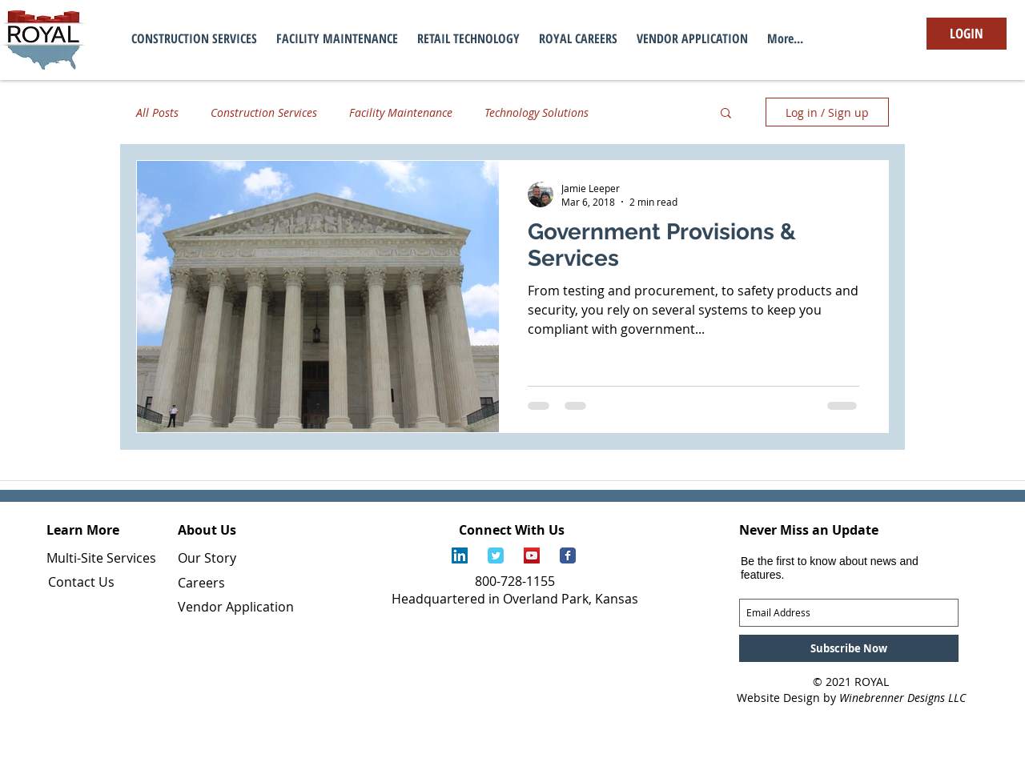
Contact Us (81, 582)
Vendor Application (236, 607)
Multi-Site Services (101, 558)
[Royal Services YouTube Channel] (532, 555)
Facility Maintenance (400, 112)
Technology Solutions (536, 112)
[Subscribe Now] (849, 648)
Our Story (207, 558)
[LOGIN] (967, 34)
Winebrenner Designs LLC (902, 697)
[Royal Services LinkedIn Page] (460, 555)
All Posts (157, 112)
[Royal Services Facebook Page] (568, 555)
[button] (726, 114)
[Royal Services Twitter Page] (496, 555)
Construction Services (264, 112)
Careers (201, 583)
